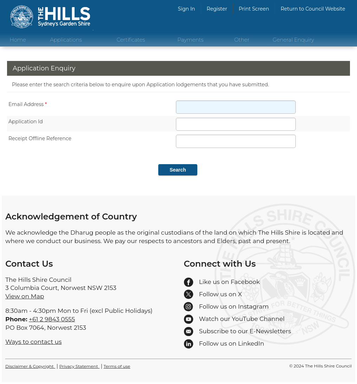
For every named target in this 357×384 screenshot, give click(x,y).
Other (241, 39)
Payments (191, 39)
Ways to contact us (33, 341)
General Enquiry (293, 39)
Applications (66, 39)
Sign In (186, 9)
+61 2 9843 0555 (52, 319)
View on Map (24, 296)
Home (18, 39)
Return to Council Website (313, 9)
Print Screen (254, 9)
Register (217, 9)
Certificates (131, 39)
